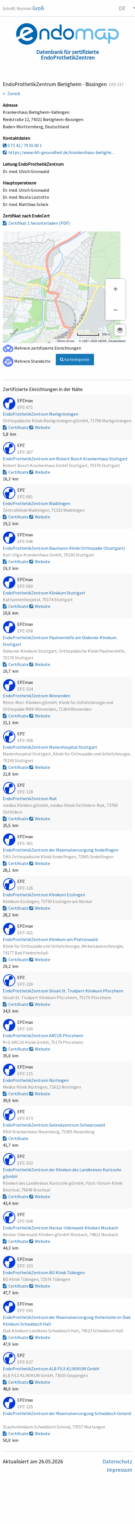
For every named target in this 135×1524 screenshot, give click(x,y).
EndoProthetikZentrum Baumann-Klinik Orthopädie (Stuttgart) (64, 548)
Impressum (119, 1469)
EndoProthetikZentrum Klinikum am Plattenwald (50, 939)
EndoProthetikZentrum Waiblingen (37, 503)
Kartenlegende (75, 359)
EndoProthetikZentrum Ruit (30, 798)
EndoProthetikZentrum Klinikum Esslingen (44, 894)
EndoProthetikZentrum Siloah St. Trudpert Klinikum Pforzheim (63, 991)
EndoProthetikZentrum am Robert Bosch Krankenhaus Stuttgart (66, 458)
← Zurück (11, 93)
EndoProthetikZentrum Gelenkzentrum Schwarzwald (54, 1125)
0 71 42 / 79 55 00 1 (22, 145)
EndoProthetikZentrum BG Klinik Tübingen (44, 1272)
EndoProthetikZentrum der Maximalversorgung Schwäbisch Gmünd (67, 1413)
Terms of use (65, 341)
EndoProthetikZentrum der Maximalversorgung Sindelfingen (61, 850)
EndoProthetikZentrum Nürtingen (36, 1080)
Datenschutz (117, 1461)
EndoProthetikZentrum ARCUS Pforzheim (43, 1035)
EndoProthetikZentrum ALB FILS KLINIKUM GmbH (51, 1368)
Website (39, 427)
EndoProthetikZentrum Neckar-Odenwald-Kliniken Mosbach (61, 1228)
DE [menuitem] (122, 7)
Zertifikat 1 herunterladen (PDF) (36, 223)
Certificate (16, 427)
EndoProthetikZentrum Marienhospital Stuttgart (50, 747)
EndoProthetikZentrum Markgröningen (41, 414)
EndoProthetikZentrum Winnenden (37, 695)
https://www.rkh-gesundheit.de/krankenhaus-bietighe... (58, 152)
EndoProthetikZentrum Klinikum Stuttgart (44, 593)
